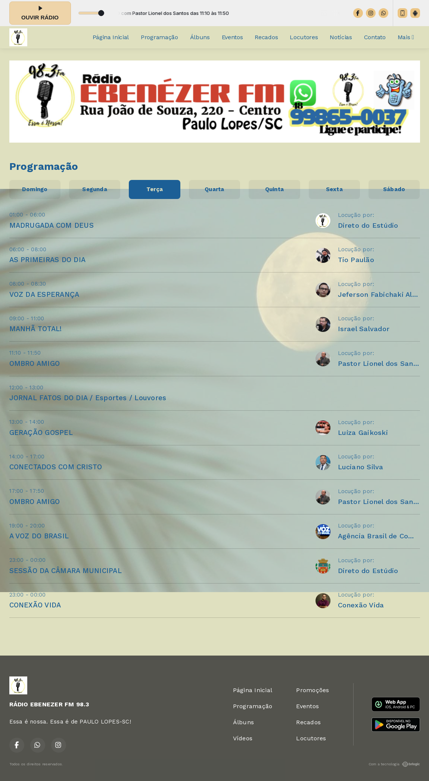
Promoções (312, 690)
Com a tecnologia (394, 764)
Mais (406, 37)
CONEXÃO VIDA (35, 605)
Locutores (304, 37)
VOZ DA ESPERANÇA (44, 294)
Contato (375, 37)
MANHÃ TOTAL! (35, 329)
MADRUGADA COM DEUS (51, 225)
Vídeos (242, 738)
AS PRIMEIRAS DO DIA (47, 260)
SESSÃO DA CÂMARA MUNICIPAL (65, 571)
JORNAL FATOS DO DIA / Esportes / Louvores (88, 398)
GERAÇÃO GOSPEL (41, 432)
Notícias (341, 37)
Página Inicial (111, 37)
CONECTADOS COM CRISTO (55, 467)
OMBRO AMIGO (34, 363)
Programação (159, 37)
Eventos (232, 37)
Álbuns (200, 37)
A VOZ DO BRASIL (39, 536)
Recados (266, 37)
